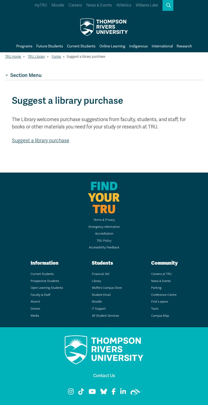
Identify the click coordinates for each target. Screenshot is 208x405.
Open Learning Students (47, 288)
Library (96, 281)
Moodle (57, 5)
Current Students (81, 46)
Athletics (123, 5)
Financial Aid (100, 274)
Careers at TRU (161, 274)
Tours (154, 308)
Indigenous (138, 46)
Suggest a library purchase (40, 141)
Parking (156, 288)
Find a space (159, 301)
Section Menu (23, 75)
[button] (167, 5)
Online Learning (112, 46)
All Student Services (105, 315)
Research (184, 46)
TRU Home (13, 57)
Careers (75, 5)
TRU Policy (104, 240)
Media (35, 315)
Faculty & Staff (40, 295)
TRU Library (36, 57)
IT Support (99, 308)
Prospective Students (45, 281)
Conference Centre (164, 295)
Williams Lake (147, 5)
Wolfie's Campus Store (107, 288)
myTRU (41, 5)
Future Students (49, 46)
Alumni (35, 301)
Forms (56, 57)
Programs (24, 46)
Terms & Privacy (104, 220)
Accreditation (104, 233)
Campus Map (160, 315)
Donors (35, 308)
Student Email (101, 295)
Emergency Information (104, 227)
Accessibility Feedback (104, 247)
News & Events (99, 5)
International (162, 46)
